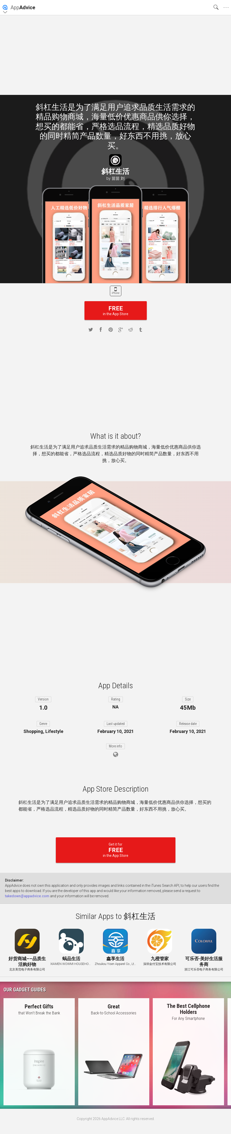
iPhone (115, 293)
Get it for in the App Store (115, 850)
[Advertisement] (115, 55)
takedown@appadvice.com (27, 896)
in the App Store (115, 310)
